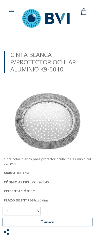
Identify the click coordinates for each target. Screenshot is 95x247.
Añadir (47, 222)
